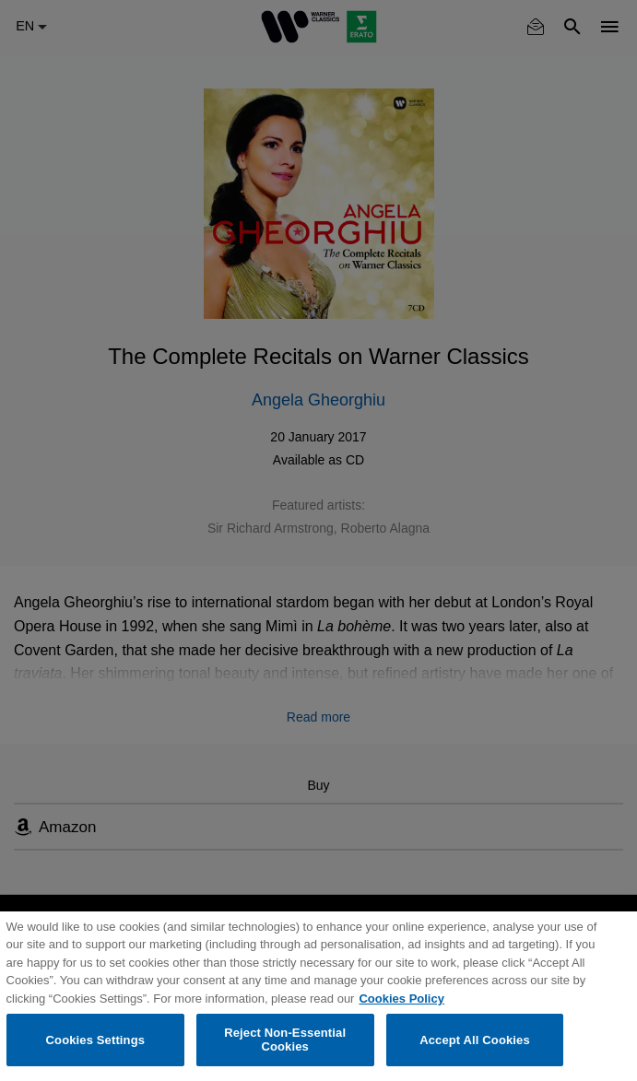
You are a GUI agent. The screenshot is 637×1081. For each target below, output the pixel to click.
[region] (318, 996)
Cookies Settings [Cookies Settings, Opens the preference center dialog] (96, 1040)
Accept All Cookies (474, 1040)
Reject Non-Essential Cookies (285, 1040)
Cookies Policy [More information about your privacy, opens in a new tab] (401, 998)
